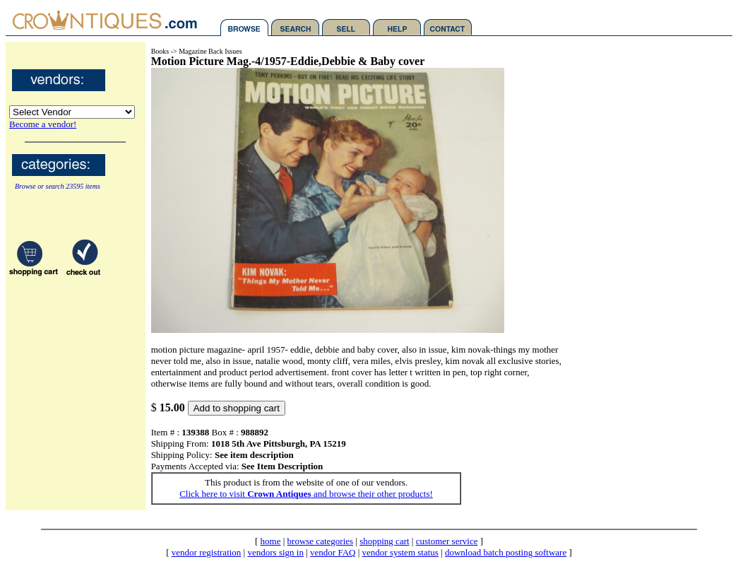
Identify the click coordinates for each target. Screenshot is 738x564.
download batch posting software (505, 552)
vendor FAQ (332, 552)
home (271, 541)
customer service (447, 541)
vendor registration (207, 552)
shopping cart (384, 541)
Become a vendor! (42, 124)
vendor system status (400, 552)
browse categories (320, 541)
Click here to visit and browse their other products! (306, 493)
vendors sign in (275, 552)
